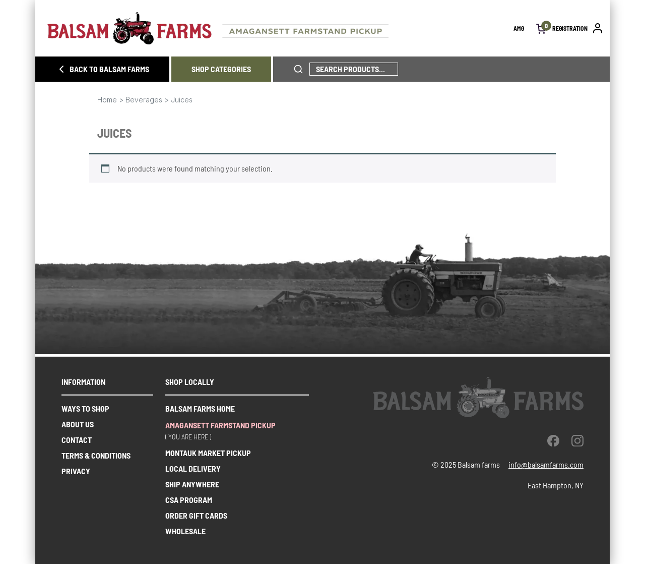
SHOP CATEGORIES (221, 69)
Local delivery (193, 468)
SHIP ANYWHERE (192, 484)
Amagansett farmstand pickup (220, 425)
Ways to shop (85, 408)
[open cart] (541, 28)
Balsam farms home (200, 408)
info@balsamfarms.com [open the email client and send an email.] (546, 464)
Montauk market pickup (208, 453)
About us (77, 424)
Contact (76, 439)
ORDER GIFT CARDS (196, 515)
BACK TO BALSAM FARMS (102, 69)
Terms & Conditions (96, 455)
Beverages (143, 99)
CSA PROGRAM (188, 499)
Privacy (75, 471)
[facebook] (553, 440)
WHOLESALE (185, 531)
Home (107, 99)
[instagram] (577, 440)
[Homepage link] (280, 28)
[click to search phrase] (298, 69)
